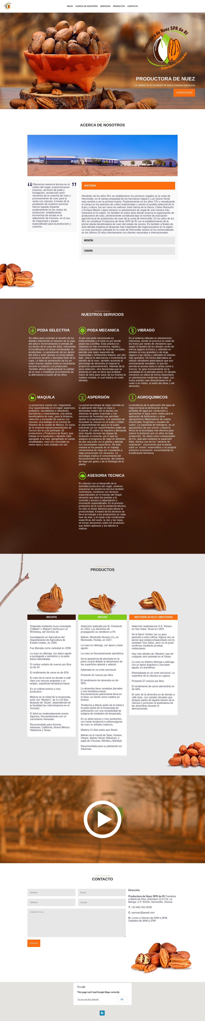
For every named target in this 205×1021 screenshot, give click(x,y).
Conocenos (184, 92)
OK (121, 999)
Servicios (105, 6)
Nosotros (86, 6)
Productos (119, 6)
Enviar (34, 943)
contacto (132, 6)
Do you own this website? (88, 999)
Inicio (70, 6)
